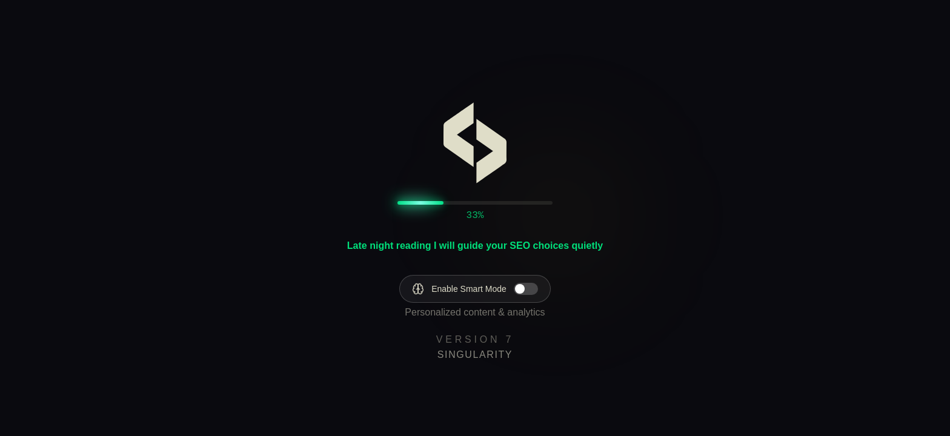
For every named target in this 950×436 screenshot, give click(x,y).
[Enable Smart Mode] (475, 289)
